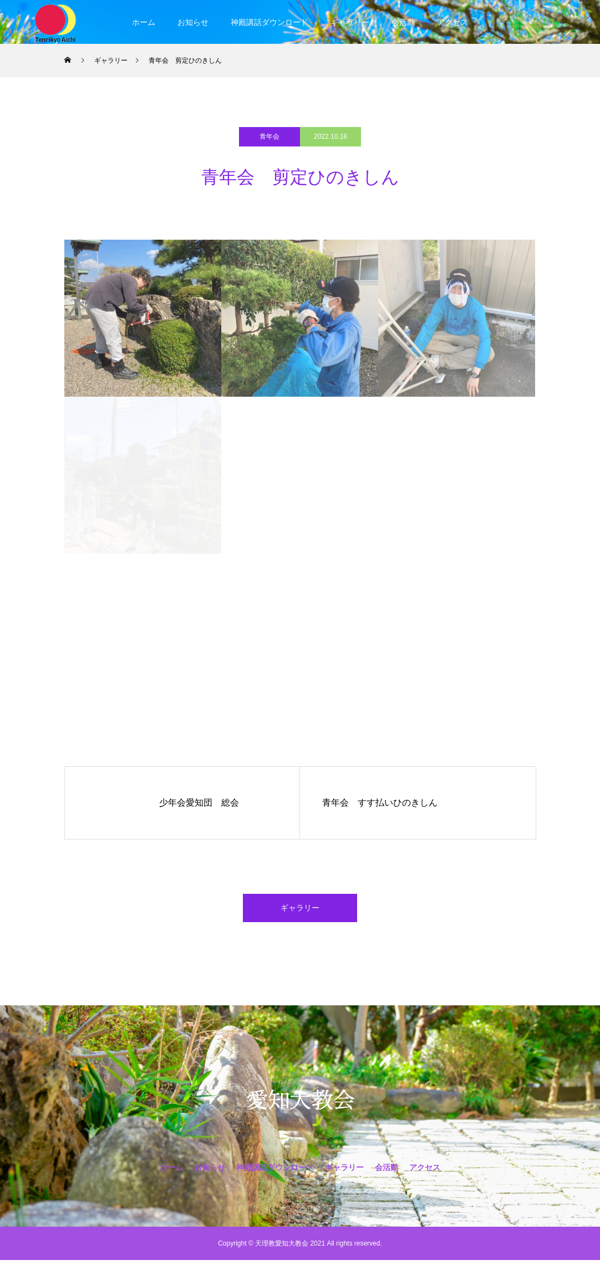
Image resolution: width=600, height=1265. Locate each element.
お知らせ (193, 22)
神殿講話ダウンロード (269, 22)
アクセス (452, 22)
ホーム (143, 22)
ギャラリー (349, 22)
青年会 (269, 136)
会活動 (403, 22)
